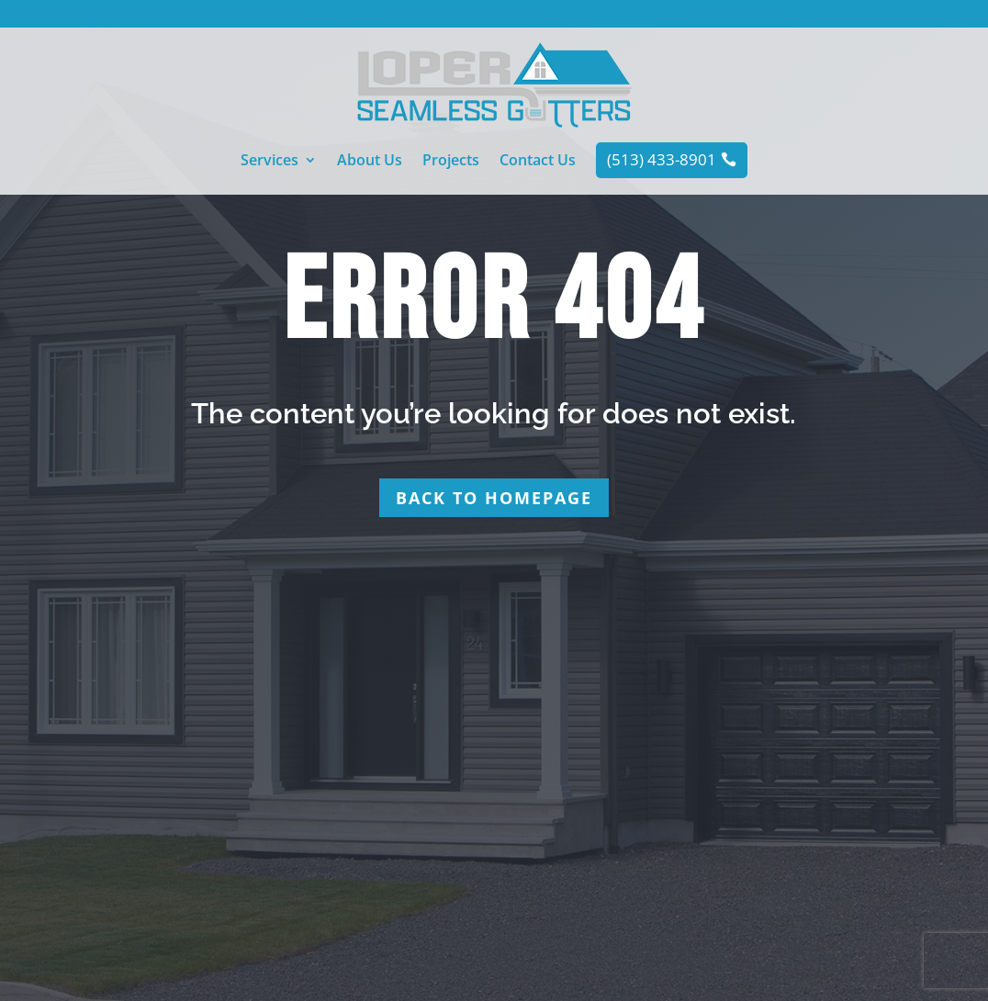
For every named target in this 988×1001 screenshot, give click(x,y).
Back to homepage (494, 498)
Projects (450, 161)
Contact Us (538, 161)
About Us (369, 161)
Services (269, 161)
